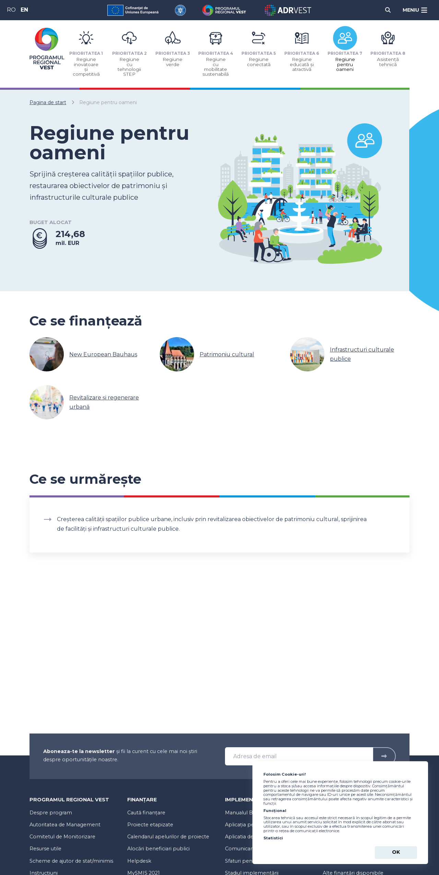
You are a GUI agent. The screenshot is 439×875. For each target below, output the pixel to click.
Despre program (50, 813)
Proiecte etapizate (150, 825)
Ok (396, 852)
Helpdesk (139, 861)
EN (24, 10)
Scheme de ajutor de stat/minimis (71, 861)
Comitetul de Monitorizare (62, 837)
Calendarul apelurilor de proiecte (168, 837)
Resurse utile (45, 849)
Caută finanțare (146, 813)
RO (11, 10)
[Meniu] (415, 10)
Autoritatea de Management (64, 825)
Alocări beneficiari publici (158, 849)
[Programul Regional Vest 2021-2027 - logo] (46, 48)
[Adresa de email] (299, 756)
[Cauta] (388, 10)
